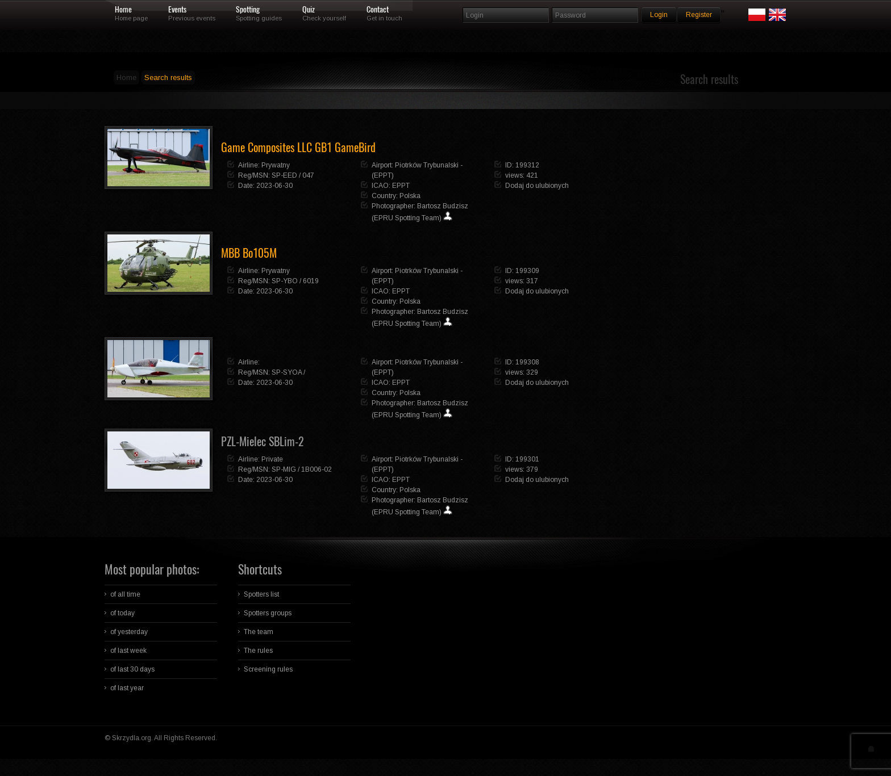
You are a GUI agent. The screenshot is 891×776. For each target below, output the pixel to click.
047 (308, 175)
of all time (125, 594)
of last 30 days (132, 669)
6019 (311, 281)
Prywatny (275, 165)
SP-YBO (285, 281)
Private (272, 459)
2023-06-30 (274, 186)
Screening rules (268, 669)
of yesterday (129, 632)
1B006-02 (316, 469)
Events (177, 10)
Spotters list (261, 594)
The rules (258, 651)
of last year (127, 688)
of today (122, 613)
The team (258, 632)
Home (123, 10)
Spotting (248, 10)
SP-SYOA (287, 372)
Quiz (308, 10)
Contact (378, 10)
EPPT (401, 186)
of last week (128, 651)
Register (699, 15)
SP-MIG (284, 469)
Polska (409, 196)
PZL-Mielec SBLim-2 (262, 441)
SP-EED (284, 175)
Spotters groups (268, 613)
